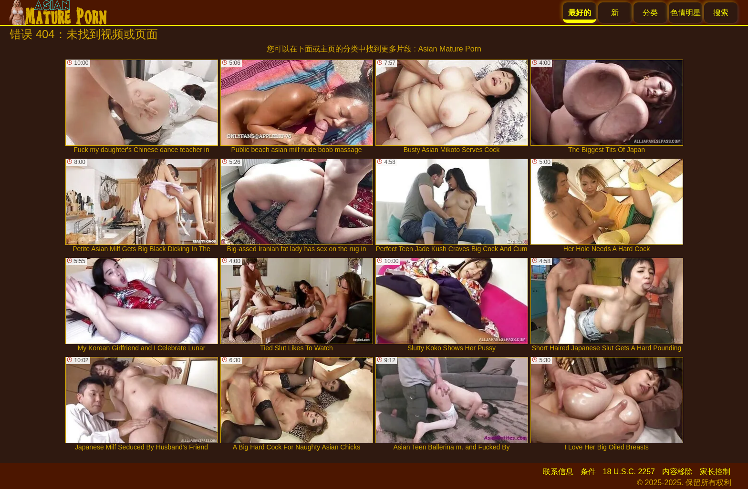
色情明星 (685, 13)
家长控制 (715, 472)
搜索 (720, 13)
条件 (588, 472)
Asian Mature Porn (449, 49)
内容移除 (677, 472)
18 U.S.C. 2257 (629, 472)
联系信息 (558, 472)
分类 (650, 13)
